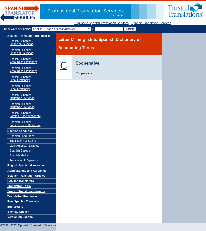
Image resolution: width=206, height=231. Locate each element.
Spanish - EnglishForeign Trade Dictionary (25, 123)
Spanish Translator (20, 13)
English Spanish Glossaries (26, 165)
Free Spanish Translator (23, 201)
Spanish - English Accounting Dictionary (23, 69)
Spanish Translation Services (151, 23)
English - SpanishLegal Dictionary (21, 78)
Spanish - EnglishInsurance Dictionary (22, 105)
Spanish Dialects (20, 150)
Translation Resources (22, 196)
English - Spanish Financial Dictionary (22, 42)
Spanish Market (19, 155)
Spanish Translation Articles (26, 175)
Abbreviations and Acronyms (26, 170)
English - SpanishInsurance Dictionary (22, 96)
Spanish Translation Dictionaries (29, 35)
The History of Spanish (24, 140)
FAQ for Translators (20, 180)
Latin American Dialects (24, 145)
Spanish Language (20, 130)
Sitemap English (18, 211)
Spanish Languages (22, 135)
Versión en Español (20, 216)
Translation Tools (19, 186)
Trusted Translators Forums (26, 191)
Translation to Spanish (24, 160)
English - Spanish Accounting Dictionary (23, 60)
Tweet (201, 29)
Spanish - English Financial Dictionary (22, 51)
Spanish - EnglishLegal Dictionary (21, 87)
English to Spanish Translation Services (101, 23)
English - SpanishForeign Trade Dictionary (25, 114)
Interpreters (15, 206)
